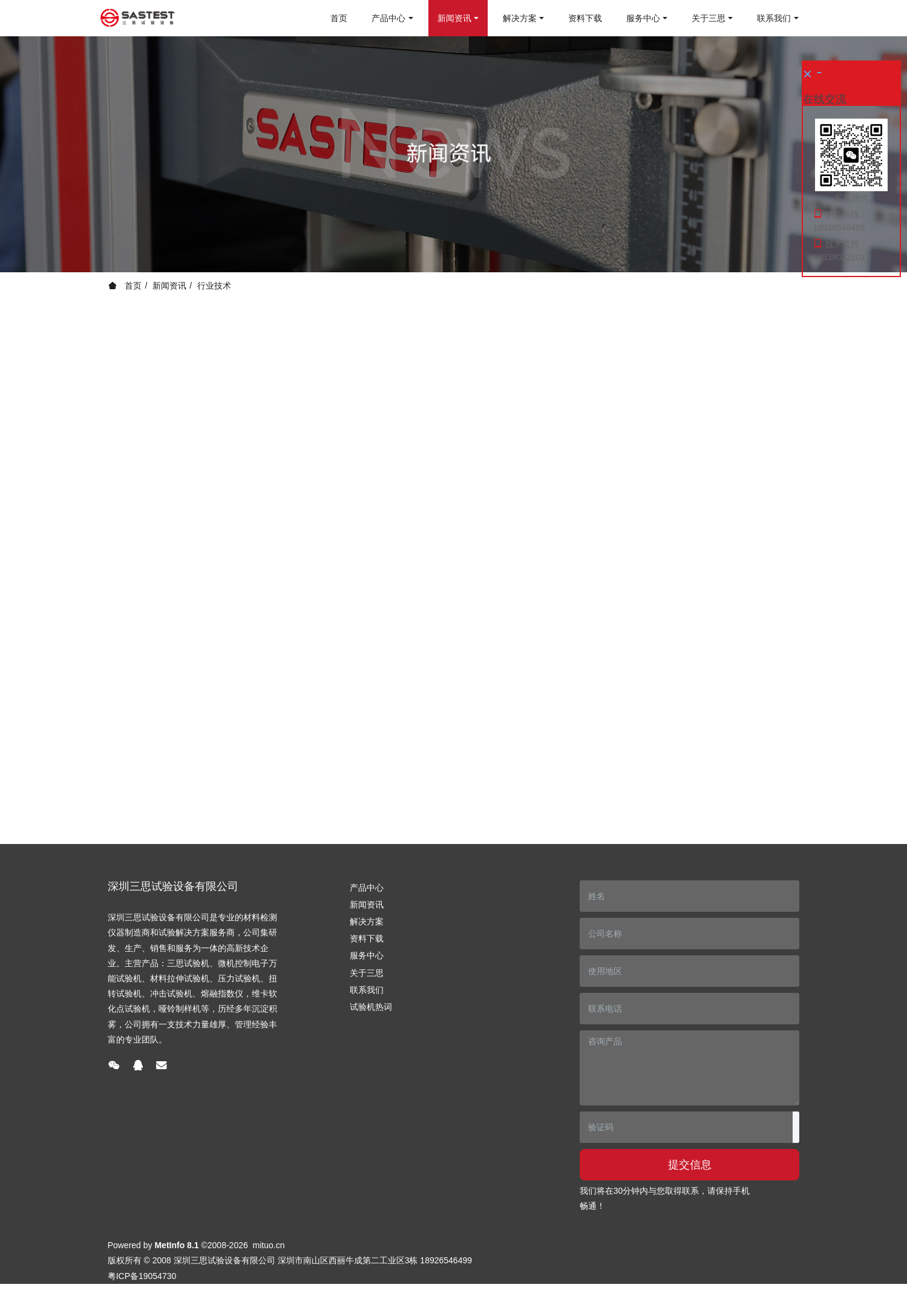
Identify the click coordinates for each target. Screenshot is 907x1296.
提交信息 (690, 1165)
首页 (338, 18)
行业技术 (214, 285)
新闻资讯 (169, 285)
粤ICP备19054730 (142, 1276)
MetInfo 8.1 (176, 1245)
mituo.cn (269, 1245)
